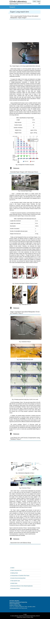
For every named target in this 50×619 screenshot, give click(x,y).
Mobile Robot (14, 583)
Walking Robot (14, 573)
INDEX (12, 567)
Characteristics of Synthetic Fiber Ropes (20, 575)
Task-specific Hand (15, 580)
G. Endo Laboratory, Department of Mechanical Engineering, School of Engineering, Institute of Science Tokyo (25, 616)
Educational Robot (15, 588)
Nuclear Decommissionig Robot (18, 578)
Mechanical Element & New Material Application (22, 585)
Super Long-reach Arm (16, 570)
